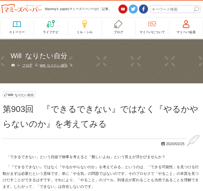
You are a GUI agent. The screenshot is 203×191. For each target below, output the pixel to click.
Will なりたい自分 (21, 94)
